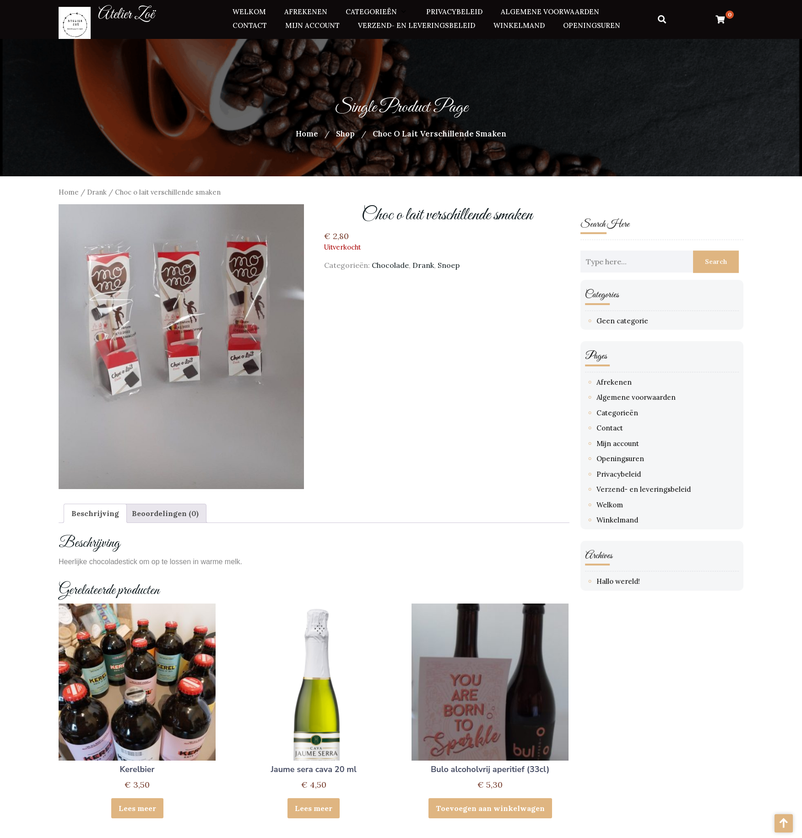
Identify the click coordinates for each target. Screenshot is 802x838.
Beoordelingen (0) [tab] (165, 513)
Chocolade (390, 265)
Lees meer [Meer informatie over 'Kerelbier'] (137, 808)
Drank (97, 192)
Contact (250, 24)
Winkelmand (519, 24)
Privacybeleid (454, 10)
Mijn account (312, 24)
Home (307, 134)
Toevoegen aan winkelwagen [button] (490, 808)
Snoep (449, 265)
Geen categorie (623, 322)
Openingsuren (591, 24)
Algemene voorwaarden (550, 10)
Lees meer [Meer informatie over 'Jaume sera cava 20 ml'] (313, 808)
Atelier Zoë (126, 14)
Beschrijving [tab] (95, 513)
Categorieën (371, 10)
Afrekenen (305, 10)
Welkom (249, 10)
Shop (345, 134)
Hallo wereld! (619, 577)
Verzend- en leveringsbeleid (416, 24)
